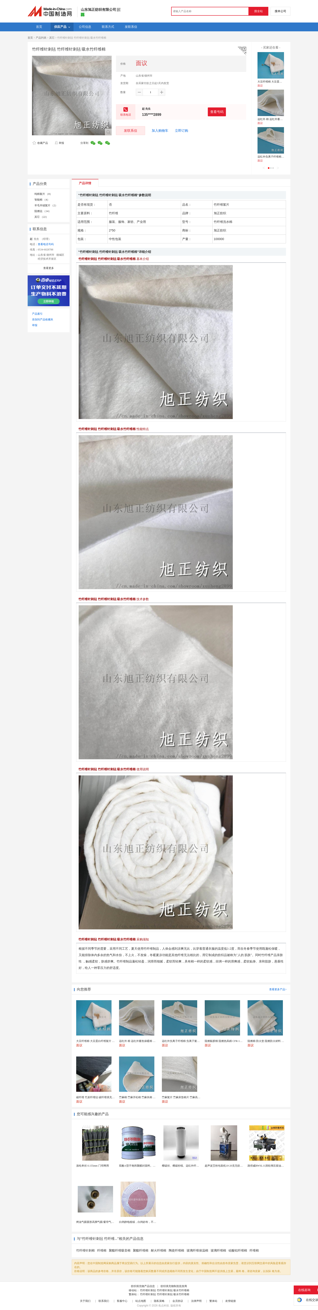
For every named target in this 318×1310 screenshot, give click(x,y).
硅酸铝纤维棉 (238, 1250)
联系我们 (103, 1300)
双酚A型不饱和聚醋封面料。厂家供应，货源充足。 (149, 1165)
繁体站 (213, 1300)
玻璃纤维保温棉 (197, 1250)
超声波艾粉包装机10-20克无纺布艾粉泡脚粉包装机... (235, 1165)
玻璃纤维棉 (218, 1250)
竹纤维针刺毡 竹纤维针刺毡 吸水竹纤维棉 (164, 1290)
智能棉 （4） (42, 199)
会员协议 (177, 1300)
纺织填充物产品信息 (143, 1286)
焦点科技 (163, 1305)
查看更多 (48, 268)
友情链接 (230, 1300)
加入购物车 (160, 130)
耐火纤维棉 (158, 1250)
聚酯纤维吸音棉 (120, 1250)
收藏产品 (40, 143)
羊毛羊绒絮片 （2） (46, 205)
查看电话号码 (46, 244)
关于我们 (85, 1300)
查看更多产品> (278, 989)
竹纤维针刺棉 (85, 1250)
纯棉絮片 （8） (43, 193)
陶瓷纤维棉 (176, 1250)
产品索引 (37, 313)
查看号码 (216, 112)
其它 (52, 37)
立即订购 (181, 130)
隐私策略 (159, 1300)
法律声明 (196, 1300)
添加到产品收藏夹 (42, 319)
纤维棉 (101, 1250)
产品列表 (41, 37)
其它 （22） (41, 216)
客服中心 (122, 1300)
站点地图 (140, 1300)
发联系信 (130, 130)
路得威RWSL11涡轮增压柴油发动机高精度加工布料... (279, 1165)
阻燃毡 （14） (42, 211)
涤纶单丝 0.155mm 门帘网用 (92, 1165)
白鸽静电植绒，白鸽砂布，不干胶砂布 (141, 1222)
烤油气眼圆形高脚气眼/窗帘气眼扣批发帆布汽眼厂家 (107, 1222)
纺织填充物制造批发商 (174, 1286)
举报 (59, 143)
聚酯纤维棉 (140, 1250)
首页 (30, 37)
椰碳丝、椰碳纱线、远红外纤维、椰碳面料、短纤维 (192, 1165)
